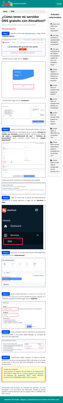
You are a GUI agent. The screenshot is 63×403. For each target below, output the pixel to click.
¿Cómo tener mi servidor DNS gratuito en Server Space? (54, 118)
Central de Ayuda (14, 4)
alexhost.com (30, 33)
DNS (12, 11)
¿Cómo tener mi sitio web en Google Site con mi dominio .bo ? (54, 165)
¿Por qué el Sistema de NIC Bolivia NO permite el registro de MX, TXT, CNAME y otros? (55, 57)
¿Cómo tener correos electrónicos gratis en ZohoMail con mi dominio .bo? (54, 148)
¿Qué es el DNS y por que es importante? (55, 27)
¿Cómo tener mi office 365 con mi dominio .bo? (55, 133)
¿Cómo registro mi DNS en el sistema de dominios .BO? (23, 374)
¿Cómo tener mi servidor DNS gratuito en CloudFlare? (54, 103)
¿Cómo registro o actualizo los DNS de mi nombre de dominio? (54, 75)
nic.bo (59, 4)
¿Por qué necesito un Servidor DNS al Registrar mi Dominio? (55, 40)
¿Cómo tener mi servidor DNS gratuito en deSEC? (54, 89)
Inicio (5, 11)
